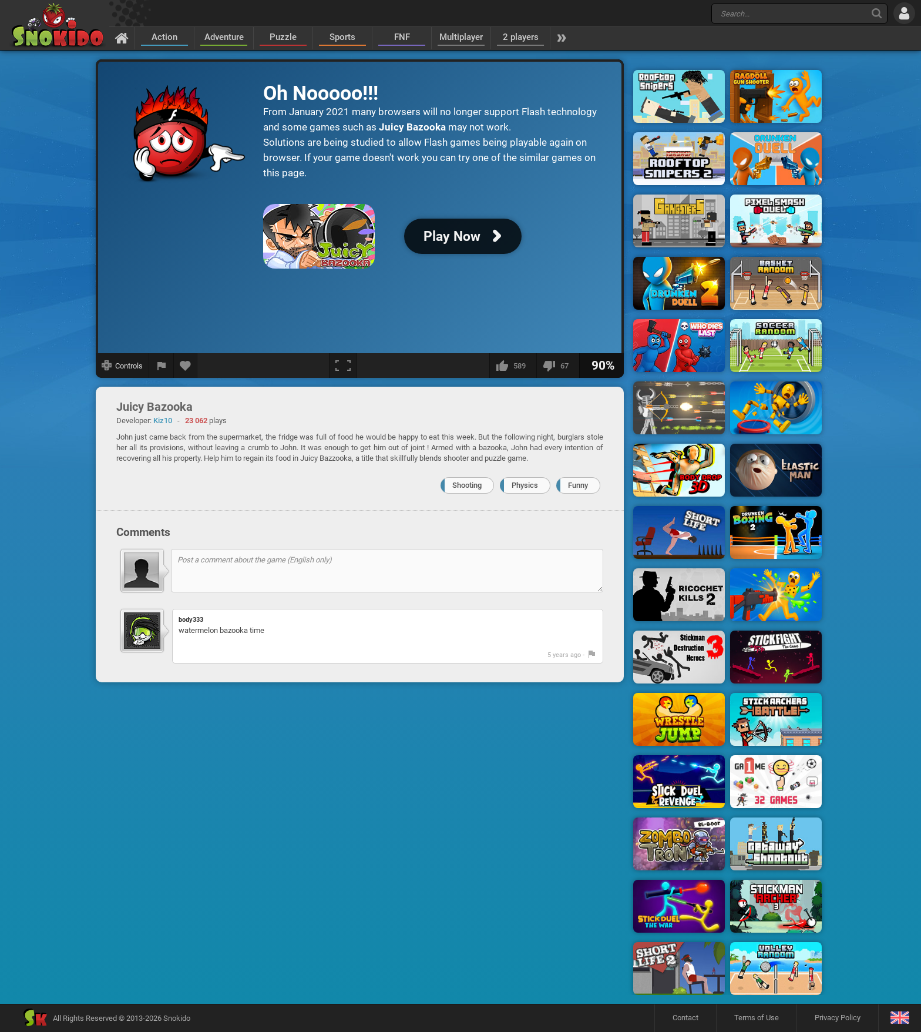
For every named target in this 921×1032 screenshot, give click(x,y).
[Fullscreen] (343, 365)
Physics (525, 485)
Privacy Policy (838, 1017)
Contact (685, 1017)
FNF (402, 37)
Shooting (467, 485)
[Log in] (904, 13)
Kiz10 (162, 420)
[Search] (877, 13)
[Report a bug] (161, 365)
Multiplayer (461, 37)
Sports (342, 37)
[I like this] (512, 365)
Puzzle (283, 37)
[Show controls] (122, 365)
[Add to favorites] (185, 365)
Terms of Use (756, 1017)
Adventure (224, 37)
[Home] (122, 37)
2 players (521, 37)
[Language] (899, 1018)
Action (164, 37)
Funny (578, 485)
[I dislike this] (557, 365)
